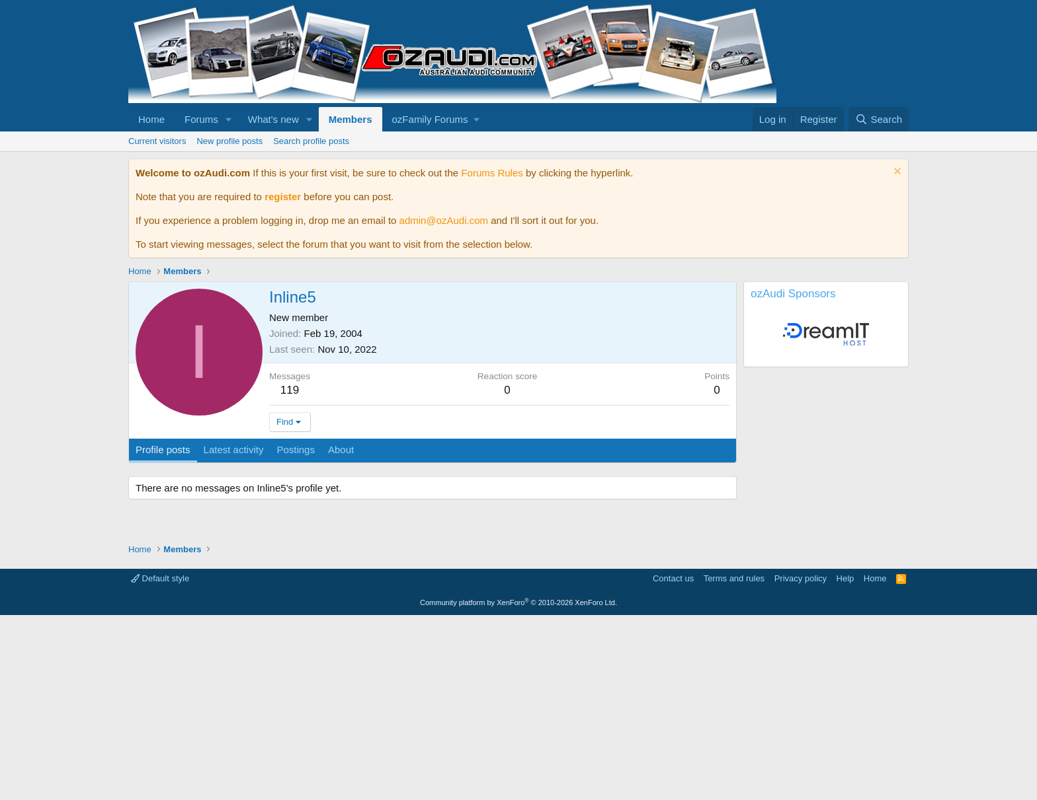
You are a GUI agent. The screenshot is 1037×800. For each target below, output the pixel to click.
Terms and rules (734, 763)
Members (350, 119)
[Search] (879, 119)
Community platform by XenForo (518, 787)
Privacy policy (800, 763)
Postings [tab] (295, 449)
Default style (160, 763)
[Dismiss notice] (895, 173)
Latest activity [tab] (234, 449)
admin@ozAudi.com (443, 220)
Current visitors (157, 141)
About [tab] (341, 449)
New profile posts (229, 141)
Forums (201, 119)
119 (289, 390)
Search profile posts (311, 141)
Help (845, 763)
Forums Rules (491, 172)
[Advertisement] (518, 615)
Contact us (673, 763)
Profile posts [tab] (163, 449)
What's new (273, 119)
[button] (229, 119)
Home (151, 119)
